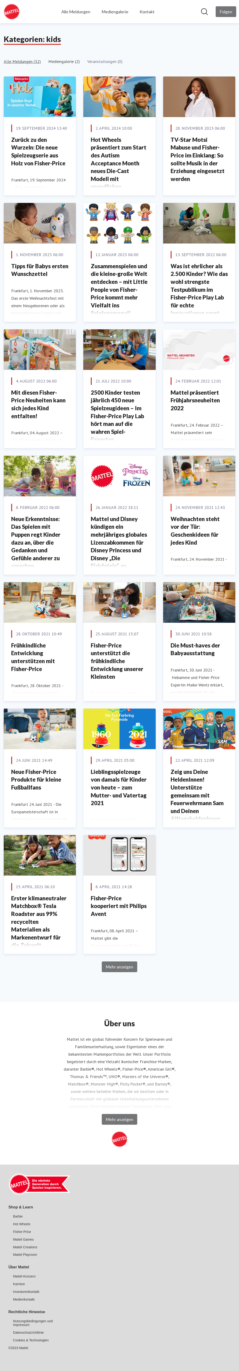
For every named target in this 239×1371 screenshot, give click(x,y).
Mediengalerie (115, 11)
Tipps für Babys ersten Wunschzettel (39, 270)
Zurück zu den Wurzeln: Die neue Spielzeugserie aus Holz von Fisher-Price (38, 151)
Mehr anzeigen (119, 966)
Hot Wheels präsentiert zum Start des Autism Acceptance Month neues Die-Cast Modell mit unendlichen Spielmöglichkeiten (118, 167)
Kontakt (147, 11)
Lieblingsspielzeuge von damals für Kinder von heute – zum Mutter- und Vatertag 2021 (119, 787)
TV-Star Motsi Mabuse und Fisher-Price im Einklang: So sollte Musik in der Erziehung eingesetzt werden (198, 159)
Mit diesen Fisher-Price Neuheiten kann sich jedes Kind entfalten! (38, 404)
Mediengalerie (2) (64, 61)
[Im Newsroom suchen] (204, 11)
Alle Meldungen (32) (22, 61)
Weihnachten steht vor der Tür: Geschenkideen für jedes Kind (195, 530)
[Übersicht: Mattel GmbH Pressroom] (12, 12)
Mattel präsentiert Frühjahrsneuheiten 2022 (195, 400)
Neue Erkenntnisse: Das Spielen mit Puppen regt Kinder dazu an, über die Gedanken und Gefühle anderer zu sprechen (35, 542)
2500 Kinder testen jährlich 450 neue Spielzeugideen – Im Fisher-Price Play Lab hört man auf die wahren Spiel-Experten (117, 416)
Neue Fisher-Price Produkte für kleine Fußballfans (36, 779)
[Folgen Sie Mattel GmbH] (226, 11)
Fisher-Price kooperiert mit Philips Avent (119, 906)
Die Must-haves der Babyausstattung (195, 649)
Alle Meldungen (75, 11)
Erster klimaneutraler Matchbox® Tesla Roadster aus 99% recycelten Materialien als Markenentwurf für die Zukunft (39, 922)
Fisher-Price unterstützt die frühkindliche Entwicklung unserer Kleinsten (117, 661)
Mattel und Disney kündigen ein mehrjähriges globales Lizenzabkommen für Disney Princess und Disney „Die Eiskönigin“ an (119, 542)
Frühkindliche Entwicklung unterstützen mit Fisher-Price (33, 657)
